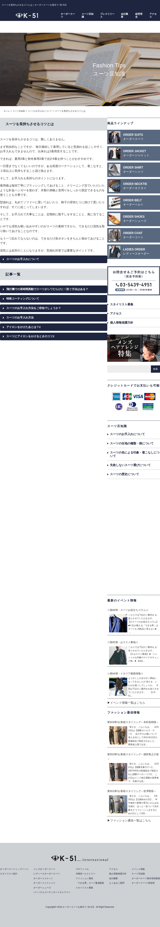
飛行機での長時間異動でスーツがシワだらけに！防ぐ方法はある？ (50, 289)
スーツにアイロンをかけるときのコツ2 (31, 338)
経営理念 (138, 15)
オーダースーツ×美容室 (141, 883)
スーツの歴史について (124, 474)
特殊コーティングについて (23, 299)
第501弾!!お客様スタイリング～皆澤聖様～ (131, 791)
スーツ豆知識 (87, 15)
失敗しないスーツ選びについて (130, 465)
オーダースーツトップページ (15, 869)
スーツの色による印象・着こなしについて (134, 454)
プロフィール (82, 869)
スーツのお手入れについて (42, 111)
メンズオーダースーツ (45, 869)
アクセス (153, 15)
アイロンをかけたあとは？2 (24, 328)
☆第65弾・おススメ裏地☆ (122, 642)
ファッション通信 (84, 878)
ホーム (7, 111)
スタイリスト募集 (121, 304)
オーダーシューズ (42, 887)
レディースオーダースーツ (47, 873)
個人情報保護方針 (121, 322)
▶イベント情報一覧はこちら (126, 702)
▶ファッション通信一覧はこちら (129, 820)
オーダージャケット (43, 878)
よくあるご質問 (116, 883)
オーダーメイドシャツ (45, 883)
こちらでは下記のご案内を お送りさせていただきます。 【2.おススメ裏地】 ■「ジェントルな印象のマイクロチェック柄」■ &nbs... (143, 654)
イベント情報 (136, 869)
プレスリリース (107, 15)
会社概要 (124, 15)
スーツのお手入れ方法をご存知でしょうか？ (35, 309)
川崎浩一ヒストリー (86, 873)
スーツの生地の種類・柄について (132, 443)
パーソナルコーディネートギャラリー (53, 892)
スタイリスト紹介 (9, 873)
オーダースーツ (68, 15)
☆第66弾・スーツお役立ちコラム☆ (127, 610)
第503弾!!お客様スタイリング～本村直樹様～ (133, 722)
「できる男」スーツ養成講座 (90, 883)
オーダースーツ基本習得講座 (144, 878)
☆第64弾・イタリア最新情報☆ (125, 673)
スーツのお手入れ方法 (20, 318)
